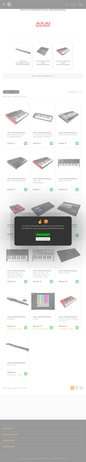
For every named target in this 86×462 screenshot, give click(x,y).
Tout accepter (43, 235)
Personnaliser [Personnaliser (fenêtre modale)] (43, 239)
